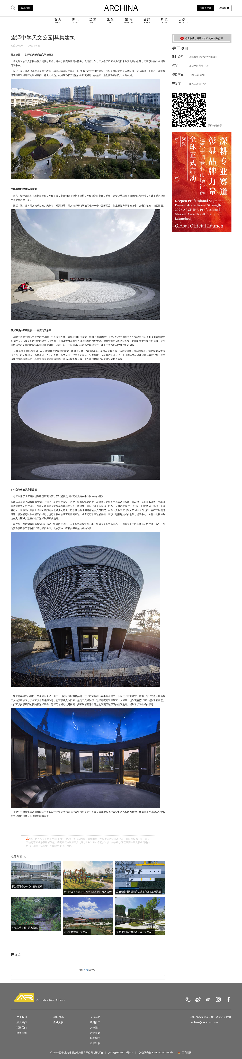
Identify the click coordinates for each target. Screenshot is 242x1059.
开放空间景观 (196, 65)
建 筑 (92, 21)
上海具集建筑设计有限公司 (203, 56)
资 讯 (75, 21)
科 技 (164, 21)
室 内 (128, 21)
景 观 (110, 21)
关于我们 (22, 1017)
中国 (191, 74)
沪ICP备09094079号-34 (120, 1052)
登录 (85, 969)
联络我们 (21, 1027)
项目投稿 (58, 1017)
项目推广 (95, 1022)
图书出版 (95, 1043)
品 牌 (147, 21)
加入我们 (21, 1022)
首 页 (57, 21)
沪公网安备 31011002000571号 (156, 1052)
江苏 (196, 74)
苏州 (202, 74)
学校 (206, 65)
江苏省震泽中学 (197, 83)
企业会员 (95, 1017)
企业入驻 (58, 1022)
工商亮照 (184, 1052)
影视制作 (95, 1038)
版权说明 (21, 1032)
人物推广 (95, 1027)
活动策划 (95, 1032)
